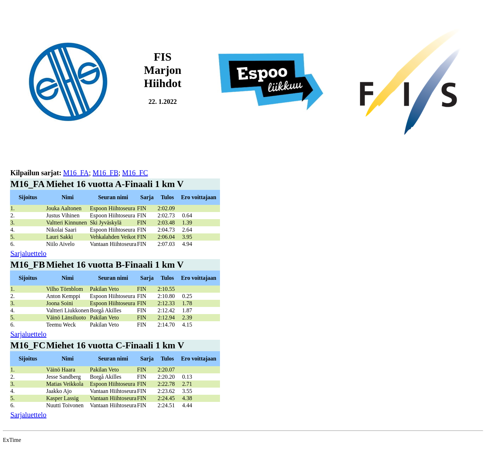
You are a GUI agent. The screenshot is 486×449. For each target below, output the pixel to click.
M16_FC (135, 173)
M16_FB (105, 173)
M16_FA (76, 173)
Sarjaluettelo (28, 253)
